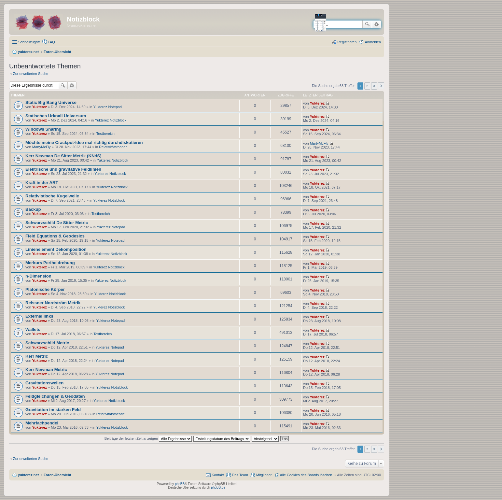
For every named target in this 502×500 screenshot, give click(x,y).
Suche (367, 24)
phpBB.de (218, 487)
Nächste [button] (381, 85)
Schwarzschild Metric (47, 342)
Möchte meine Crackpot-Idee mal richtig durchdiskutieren (84, 142)
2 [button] (367, 86)
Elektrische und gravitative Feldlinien (63, 169)
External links (39, 316)
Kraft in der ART (41, 182)
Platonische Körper (45, 289)
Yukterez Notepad (107, 107)
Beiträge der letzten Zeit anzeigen (148, 438)
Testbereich (105, 134)
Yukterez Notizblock (110, 120)
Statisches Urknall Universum (55, 115)
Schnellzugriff (29, 42)
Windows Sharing (43, 129)
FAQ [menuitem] (51, 42)
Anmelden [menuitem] (373, 42)
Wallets (32, 329)
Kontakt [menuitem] (218, 475)
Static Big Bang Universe (51, 102)
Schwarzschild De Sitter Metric (56, 222)
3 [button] (374, 86)
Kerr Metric (36, 356)
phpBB (180, 484)
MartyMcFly (41, 147)
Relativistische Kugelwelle (52, 195)
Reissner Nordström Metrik (52, 302)
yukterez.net (28, 475)
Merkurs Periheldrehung (50, 262)
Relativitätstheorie (113, 147)
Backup (33, 209)
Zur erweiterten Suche (30, 74)
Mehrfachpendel (41, 423)
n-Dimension (38, 276)
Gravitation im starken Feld (53, 409)
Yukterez (39, 107)
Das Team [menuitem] (240, 475)
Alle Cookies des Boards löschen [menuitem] (306, 475)
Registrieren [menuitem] (346, 42)
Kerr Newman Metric (46, 369)
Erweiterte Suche (376, 24)
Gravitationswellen (44, 382)
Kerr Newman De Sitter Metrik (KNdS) (63, 155)
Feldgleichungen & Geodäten (55, 396)
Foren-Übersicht (57, 475)
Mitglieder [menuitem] (264, 475)
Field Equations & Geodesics (55, 236)
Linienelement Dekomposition (56, 249)
